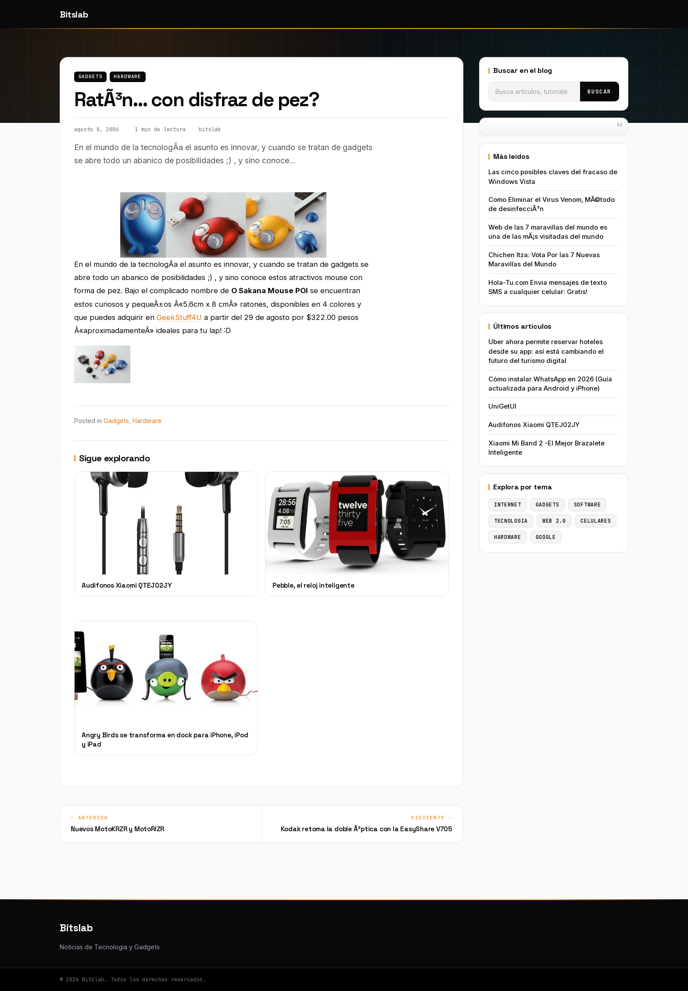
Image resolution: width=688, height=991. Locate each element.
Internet (507, 504)
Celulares (595, 520)
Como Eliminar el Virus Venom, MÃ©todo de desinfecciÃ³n (551, 204)
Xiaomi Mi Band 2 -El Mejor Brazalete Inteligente (546, 447)
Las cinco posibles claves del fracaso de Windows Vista (552, 176)
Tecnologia (511, 520)
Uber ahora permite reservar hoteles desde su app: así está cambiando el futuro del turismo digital (546, 351)
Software (587, 504)
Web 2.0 (554, 520)
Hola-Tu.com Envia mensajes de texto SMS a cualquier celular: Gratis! (547, 287)
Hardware (127, 76)
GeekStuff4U (179, 317)
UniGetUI (502, 406)
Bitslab (74, 14)
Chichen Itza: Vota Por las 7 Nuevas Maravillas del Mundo (544, 259)
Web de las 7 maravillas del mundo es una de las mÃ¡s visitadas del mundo (547, 232)
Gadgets (91, 76)
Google (546, 537)
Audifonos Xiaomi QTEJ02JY (534, 425)
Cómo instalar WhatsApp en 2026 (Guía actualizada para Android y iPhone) (550, 383)
